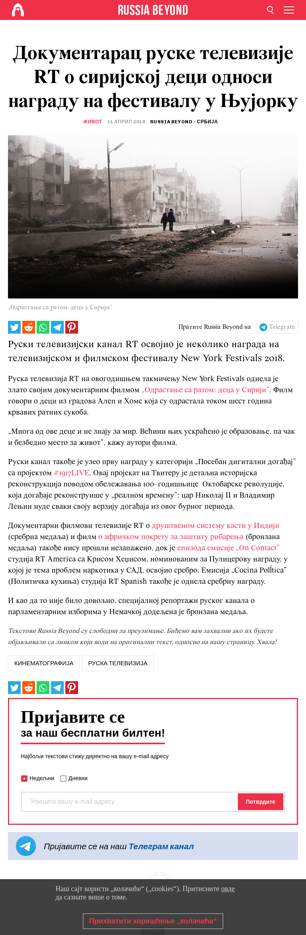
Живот (92, 122)
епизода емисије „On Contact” (228, 548)
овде (228, 889)
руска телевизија (117, 663)
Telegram (282, 327)
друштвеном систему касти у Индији (215, 526)
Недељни (41, 778)
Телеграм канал (161, 846)
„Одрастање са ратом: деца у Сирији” (205, 390)
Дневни (78, 778)
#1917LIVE (71, 473)
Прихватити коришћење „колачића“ (153, 921)
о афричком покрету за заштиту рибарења (170, 537)
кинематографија (43, 663)
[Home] (18, 10)
